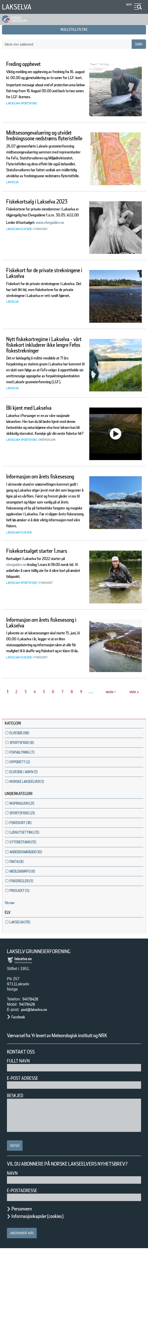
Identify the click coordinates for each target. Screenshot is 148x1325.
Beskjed (16, 1165)
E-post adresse (26, 1148)
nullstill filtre (74, 29)
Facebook (20, 1080)
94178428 (32, 1062)
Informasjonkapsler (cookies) (47, 1293)
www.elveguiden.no (25, 264)
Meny (128, 4)
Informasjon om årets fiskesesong (35, 520)
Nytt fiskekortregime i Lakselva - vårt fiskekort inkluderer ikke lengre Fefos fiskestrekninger (44, 371)
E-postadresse (25, 1267)
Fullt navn (20, 1131)
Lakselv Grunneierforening (45, 1015)
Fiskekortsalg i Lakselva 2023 (38, 228)
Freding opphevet (30, 64)
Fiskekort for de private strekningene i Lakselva (38, 297)
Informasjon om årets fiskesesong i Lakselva (36, 686)
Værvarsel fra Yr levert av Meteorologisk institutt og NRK (71, 1102)
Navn (13, 1249)
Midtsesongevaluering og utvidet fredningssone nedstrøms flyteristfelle (40, 139)
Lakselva (19, 7)
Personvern (25, 1285)
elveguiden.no (26, 634)
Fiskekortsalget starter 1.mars (36, 617)
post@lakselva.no (38, 1073)
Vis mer (12, 967)
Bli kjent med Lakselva (37, 448)
